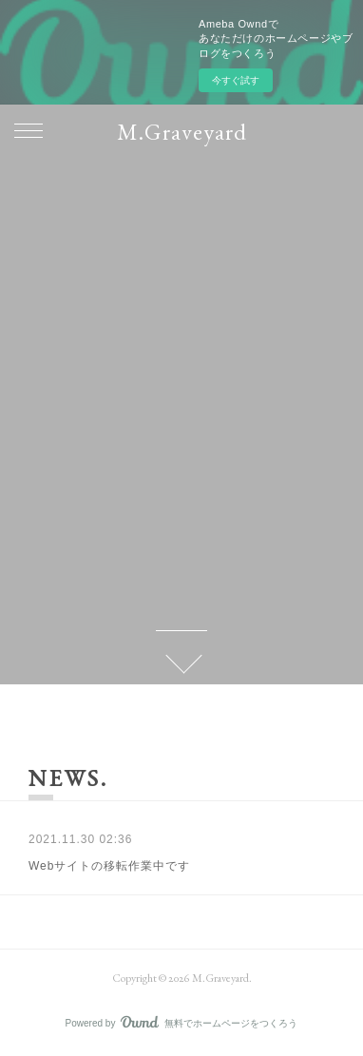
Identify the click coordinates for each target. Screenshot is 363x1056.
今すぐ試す (235, 80)
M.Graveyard (182, 131)
